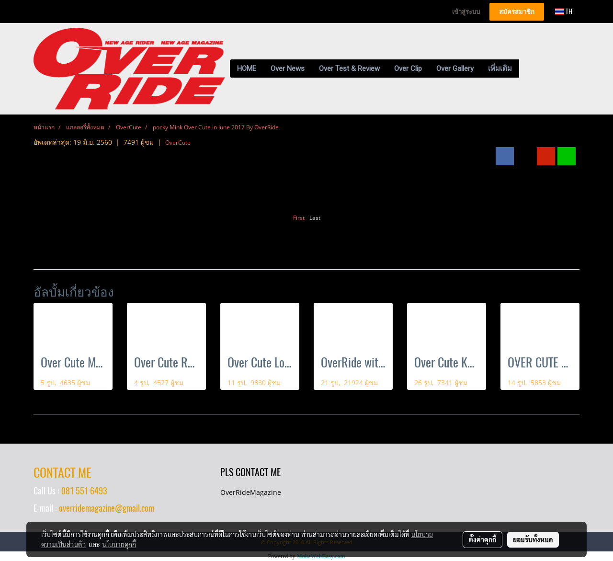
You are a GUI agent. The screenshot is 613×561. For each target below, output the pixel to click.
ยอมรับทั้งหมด (533, 539)
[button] (528, 68)
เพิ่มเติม (500, 68)
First (299, 218)
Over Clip (408, 68)
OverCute (178, 142)
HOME (246, 68)
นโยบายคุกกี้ (119, 544)
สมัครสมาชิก (516, 11)
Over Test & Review (349, 68)
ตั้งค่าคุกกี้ (482, 539)
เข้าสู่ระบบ (466, 11)
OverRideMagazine (250, 492)
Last (314, 218)
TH (563, 11)
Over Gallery (455, 68)
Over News (288, 68)
